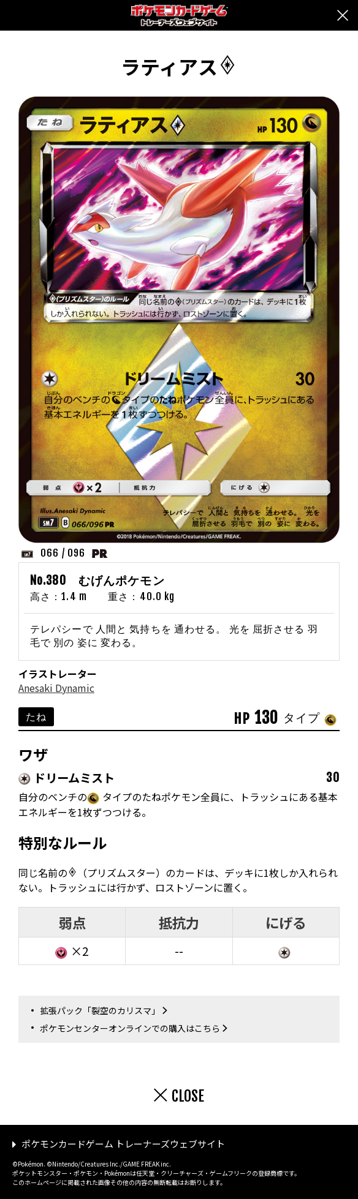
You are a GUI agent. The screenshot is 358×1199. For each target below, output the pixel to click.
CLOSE (188, 1096)
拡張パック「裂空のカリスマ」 (100, 1010)
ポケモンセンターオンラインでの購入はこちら (130, 1028)
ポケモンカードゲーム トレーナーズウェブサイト (123, 1143)
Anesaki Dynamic (56, 687)
